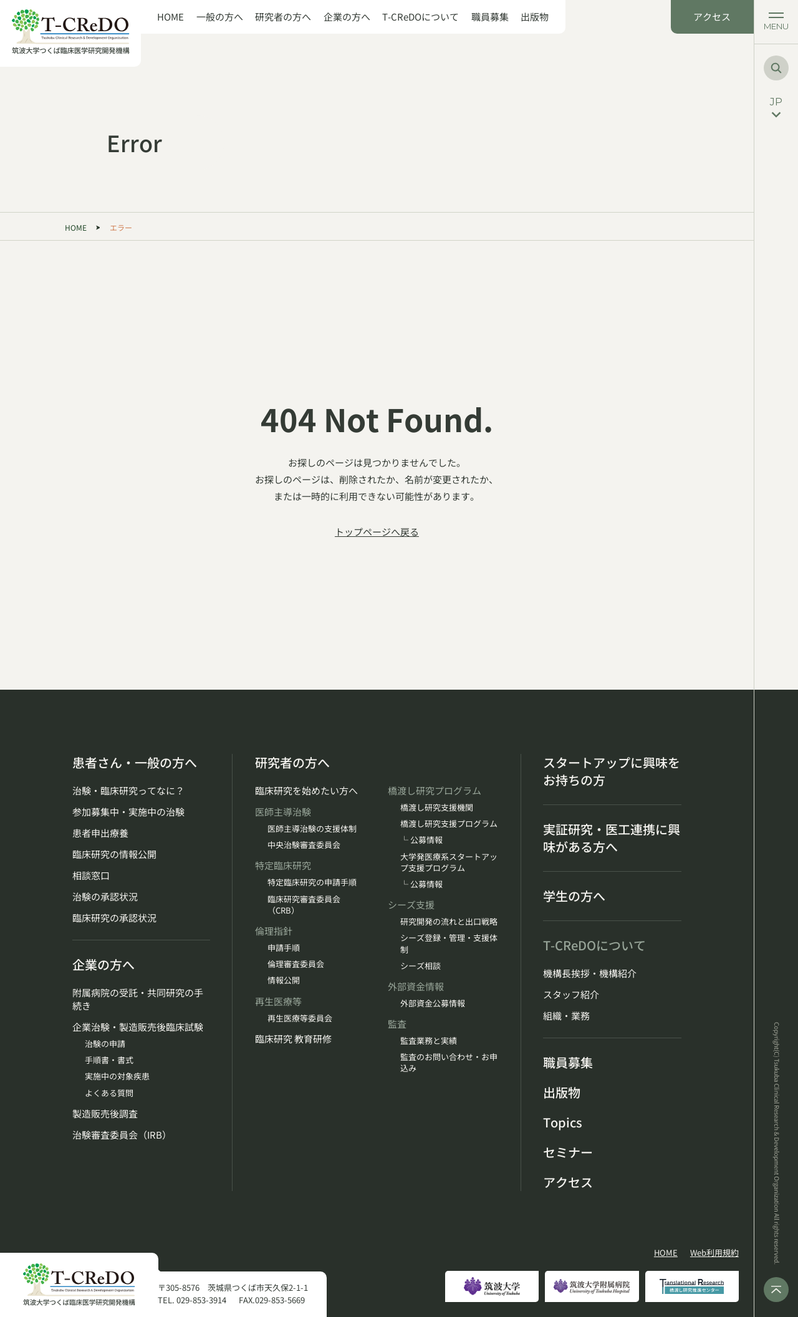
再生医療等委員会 (299, 1018)
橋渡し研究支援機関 (436, 807)
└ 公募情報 (421, 840)
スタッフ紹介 (571, 994)
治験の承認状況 (105, 896)
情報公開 (283, 980)
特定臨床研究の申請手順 (312, 882)
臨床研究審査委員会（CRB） (303, 905)
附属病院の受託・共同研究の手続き (137, 999)
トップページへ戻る (377, 531)
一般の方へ (219, 16)
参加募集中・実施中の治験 (128, 811)
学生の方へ (574, 896)
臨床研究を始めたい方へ (306, 790)
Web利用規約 (714, 1252)
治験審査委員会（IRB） (121, 1134)
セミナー (568, 1152)
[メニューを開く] (776, 22)
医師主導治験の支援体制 (312, 828)
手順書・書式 (109, 1060)
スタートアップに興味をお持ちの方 (611, 771)
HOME (170, 16)
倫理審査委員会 (295, 964)
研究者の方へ (283, 16)
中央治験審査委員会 (303, 845)
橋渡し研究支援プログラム (449, 823)
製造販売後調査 (105, 1113)
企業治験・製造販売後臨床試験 (137, 1026)
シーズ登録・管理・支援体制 (449, 943)
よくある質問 (109, 1093)
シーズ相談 (420, 966)
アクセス (712, 16)
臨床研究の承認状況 (114, 917)
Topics (562, 1122)
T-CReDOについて (420, 16)
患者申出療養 (100, 832)
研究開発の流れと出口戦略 (449, 921)
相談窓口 (91, 875)
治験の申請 (105, 1043)
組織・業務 (566, 1015)
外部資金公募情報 (432, 1003)
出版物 (535, 16)
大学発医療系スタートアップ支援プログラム (449, 862)
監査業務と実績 (428, 1040)
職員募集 (490, 16)
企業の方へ (347, 16)
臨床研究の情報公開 (114, 854)
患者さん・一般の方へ (134, 762)
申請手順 (283, 947)
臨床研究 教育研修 (293, 1038)
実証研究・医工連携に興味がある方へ (611, 838)
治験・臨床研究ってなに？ (128, 790)
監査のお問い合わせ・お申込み (449, 1062)
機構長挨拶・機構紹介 (590, 973)
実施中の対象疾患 (117, 1076)
